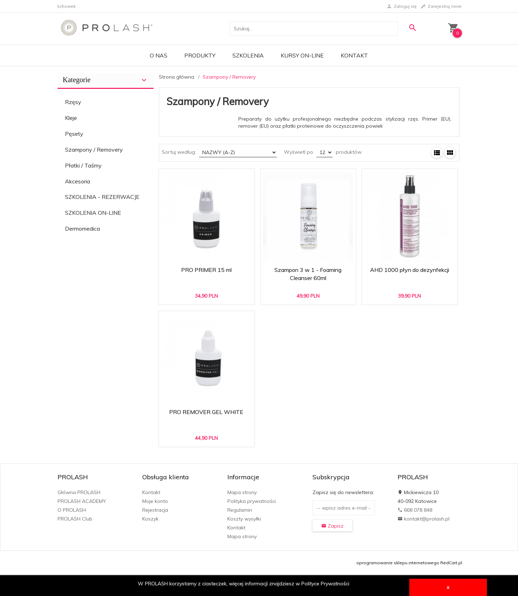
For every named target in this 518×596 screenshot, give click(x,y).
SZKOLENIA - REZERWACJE (102, 196)
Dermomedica (82, 228)
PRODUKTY (199, 55)
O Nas (158, 55)
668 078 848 (415, 510)
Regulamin (239, 510)
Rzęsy (73, 101)
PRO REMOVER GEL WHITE (206, 411)
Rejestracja (155, 510)
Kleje (71, 117)
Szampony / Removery (94, 149)
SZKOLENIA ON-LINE (93, 212)
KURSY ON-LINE (302, 55)
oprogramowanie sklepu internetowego (397, 562)
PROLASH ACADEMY (82, 501)
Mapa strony (242, 492)
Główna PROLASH (79, 492)
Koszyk (150, 519)
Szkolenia (248, 55)
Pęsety (74, 133)
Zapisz (332, 526)
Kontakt (354, 55)
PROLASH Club (75, 519)
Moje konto (155, 501)
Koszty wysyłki (244, 519)
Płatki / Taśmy (83, 165)
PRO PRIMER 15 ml (206, 269)
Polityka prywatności (251, 501)
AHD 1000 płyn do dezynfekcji (409, 269)
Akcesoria (77, 181)
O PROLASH (72, 510)
